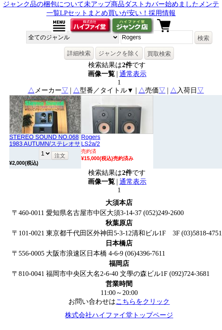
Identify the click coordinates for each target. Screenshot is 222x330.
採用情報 (162, 12)
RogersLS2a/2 (90, 140)
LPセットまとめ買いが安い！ (104, 12)
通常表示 (132, 73)
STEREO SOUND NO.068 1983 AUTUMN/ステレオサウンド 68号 (44, 144)
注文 (59, 156)
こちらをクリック (143, 301)
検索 (203, 38)
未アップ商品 (104, 4)
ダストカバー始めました (162, 4)
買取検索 (159, 53)
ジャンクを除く (119, 53)
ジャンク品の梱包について (43, 4)
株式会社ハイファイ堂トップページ (119, 315)
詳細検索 (79, 53)
